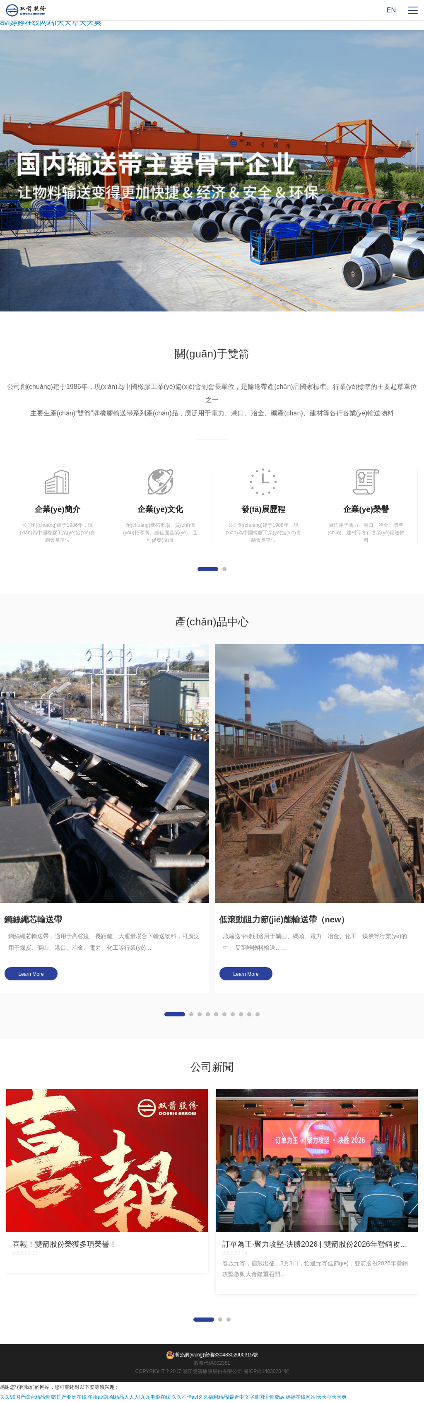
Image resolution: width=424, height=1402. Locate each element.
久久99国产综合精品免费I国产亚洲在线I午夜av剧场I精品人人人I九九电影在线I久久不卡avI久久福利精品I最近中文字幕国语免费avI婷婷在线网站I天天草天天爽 (173, 1397)
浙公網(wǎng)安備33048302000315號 (212, 1355)
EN (391, 10)
